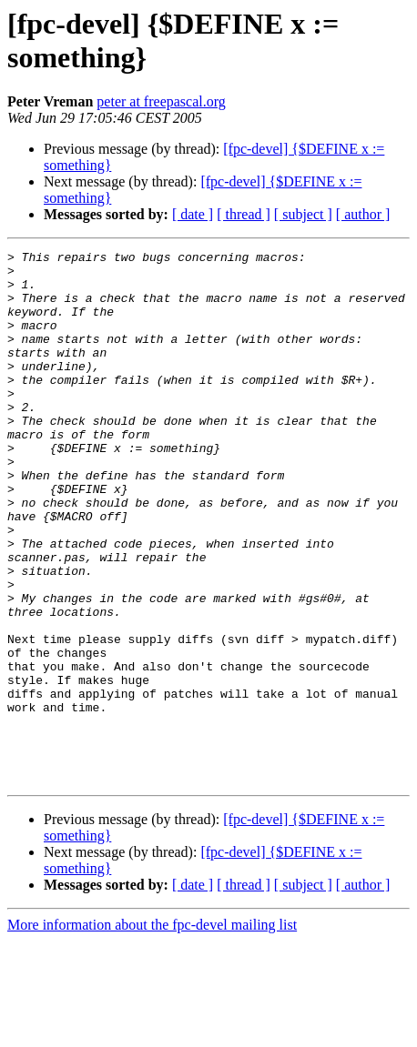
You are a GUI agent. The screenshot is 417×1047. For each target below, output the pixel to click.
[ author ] (363, 214)
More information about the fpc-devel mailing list (152, 1031)
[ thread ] (243, 214)
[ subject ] (303, 214)
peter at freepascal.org (161, 101)
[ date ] (192, 214)
